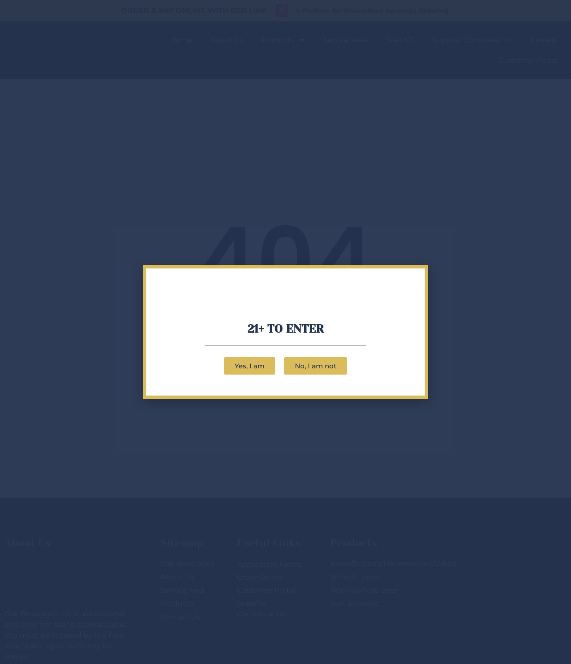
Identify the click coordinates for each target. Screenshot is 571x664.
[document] (285, 332)
